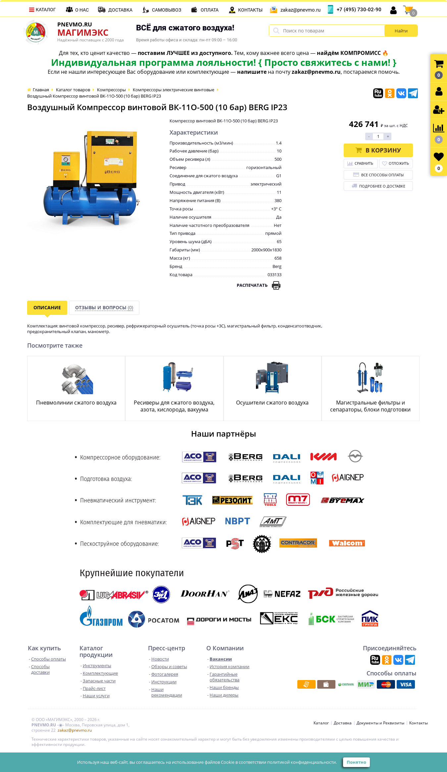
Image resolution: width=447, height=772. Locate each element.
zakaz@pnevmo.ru (300, 10)
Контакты (250, 10)
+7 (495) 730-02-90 (359, 10)
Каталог (46, 9)
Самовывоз (166, 10)
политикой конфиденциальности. (302, 762)
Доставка (120, 10)
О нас (82, 10)
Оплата (210, 10)
